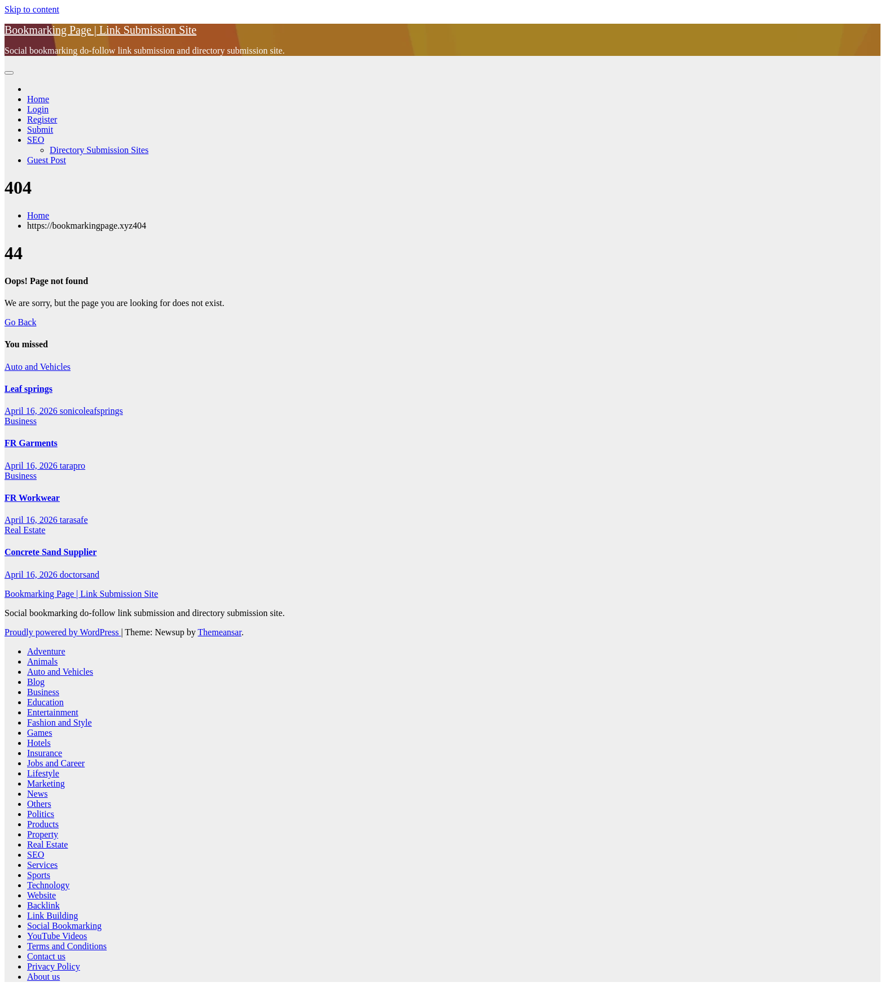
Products (43, 824)
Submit (40, 129)
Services (42, 865)
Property (42, 834)
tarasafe (74, 520)
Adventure (46, 651)
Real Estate (25, 530)
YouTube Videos (57, 936)
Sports (38, 875)
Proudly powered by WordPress (63, 632)
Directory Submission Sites (99, 150)
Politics (40, 814)
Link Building (52, 915)
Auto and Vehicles (38, 367)
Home (38, 99)
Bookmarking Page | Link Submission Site (100, 30)
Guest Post (46, 160)
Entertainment (52, 712)
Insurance (44, 753)
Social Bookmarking (64, 926)
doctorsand (79, 574)
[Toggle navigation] (9, 73)
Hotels (39, 743)
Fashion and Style (59, 722)
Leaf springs (28, 389)
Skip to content (32, 9)
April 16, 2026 (32, 411)
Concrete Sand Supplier (51, 552)
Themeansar (219, 632)
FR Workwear (32, 498)
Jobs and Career (56, 763)
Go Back (20, 322)
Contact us (46, 956)
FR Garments (31, 443)
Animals (42, 661)
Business (21, 421)
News (37, 793)
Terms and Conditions (67, 946)
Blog (36, 682)
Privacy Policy (53, 966)
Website (41, 895)
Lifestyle (43, 773)
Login (38, 109)
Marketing (46, 783)
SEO (35, 140)
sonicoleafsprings (91, 411)
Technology (48, 885)
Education (45, 702)
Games (39, 732)
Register (42, 119)
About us (43, 976)
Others (39, 804)
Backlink (43, 905)
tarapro (72, 465)
